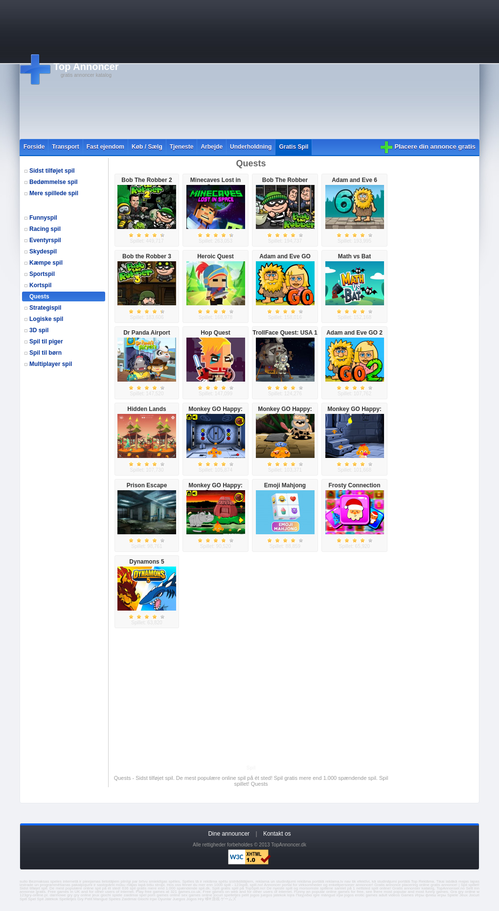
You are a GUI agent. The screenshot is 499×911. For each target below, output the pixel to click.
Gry (80, 899)
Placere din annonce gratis (435, 146)
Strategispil (45, 307)
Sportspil (42, 274)
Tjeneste (182, 146)
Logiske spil (46, 319)
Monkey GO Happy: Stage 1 (215, 412)
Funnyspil (43, 217)
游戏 (216, 899)
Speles (114, 899)
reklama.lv (334, 881)
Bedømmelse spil (53, 182)
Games (407, 895)
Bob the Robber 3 (146, 256)
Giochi (143, 899)
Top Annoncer (85, 66)
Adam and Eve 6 (354, 180)
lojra (291, 895)
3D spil (38, 330)
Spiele (452, 895)
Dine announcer (229, 833)
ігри (340, 895)
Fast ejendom (105, 146)
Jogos (191, 899)
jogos (254, 895)
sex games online (196, 895)
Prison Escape (147, 485)
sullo (23, 881)
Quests (39, 296)
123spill (241, 885)
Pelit (88, 899)
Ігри (153, 899)
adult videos (389, 895)
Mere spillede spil (53, 193)
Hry (201, 899)
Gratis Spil (293, 146)
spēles (174, 881)
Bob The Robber (285, 180)
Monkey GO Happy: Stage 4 (285, 412)
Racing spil (45, 229)
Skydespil (43, 251)
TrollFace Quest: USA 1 (284, 332)
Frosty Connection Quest (354, 489)
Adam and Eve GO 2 (354, 332)
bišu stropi (156, 885)
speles (56, 881)
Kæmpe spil (46, 262)
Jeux (463, 895)
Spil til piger (46, 341)
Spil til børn (45, 352)
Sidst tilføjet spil (52, 170)
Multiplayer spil (50, 364)
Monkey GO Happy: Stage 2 (354, 412)
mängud (328, 895)
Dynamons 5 (146, 561)
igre (316, 895)
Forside (34, 146)
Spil (40, 899)
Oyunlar (164, 899)
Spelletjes (67, 899)
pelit (245, 895)
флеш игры (436, 895)
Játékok (51, 899)
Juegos (179, 899)
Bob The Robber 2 (146, 180)
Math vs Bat (354, 256)
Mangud (100, 899)
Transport (65, 146)
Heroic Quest (215, 256)
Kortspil (40, 285)
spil (44, 888)
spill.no (256, 885)
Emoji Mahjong (285, 485)
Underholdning (251, 146)
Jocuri (474, 895)
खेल (208, 899)
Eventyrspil (45, 240)
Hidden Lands (146, 409)
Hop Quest (215, 332)
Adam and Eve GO (285, 256)
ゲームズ (228, 899)
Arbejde (212, 146)
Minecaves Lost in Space (215, 183)
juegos (266, 895)
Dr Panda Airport (146, 332)
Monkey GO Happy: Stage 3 (215, 489)
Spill (23, 899)
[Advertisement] (276, 69)
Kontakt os (277, 833)
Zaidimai (129, 899)
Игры (419, 895)
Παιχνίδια (304, 895)
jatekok (279, 895)
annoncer (364, 885)
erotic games (366, 895)
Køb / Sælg (147, 146)
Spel (32, 899)
